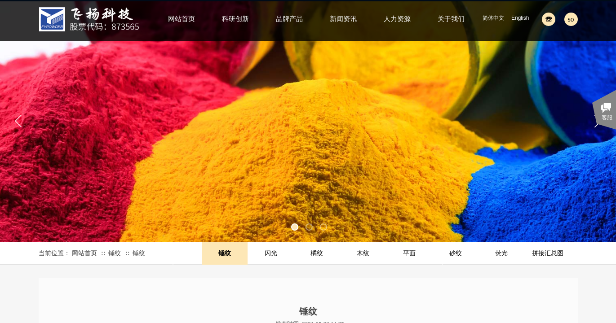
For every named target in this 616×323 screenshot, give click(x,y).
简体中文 (493, 18)
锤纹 (114, 253)
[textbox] (561, 19)
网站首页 (84, 253)
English (520, 18)
